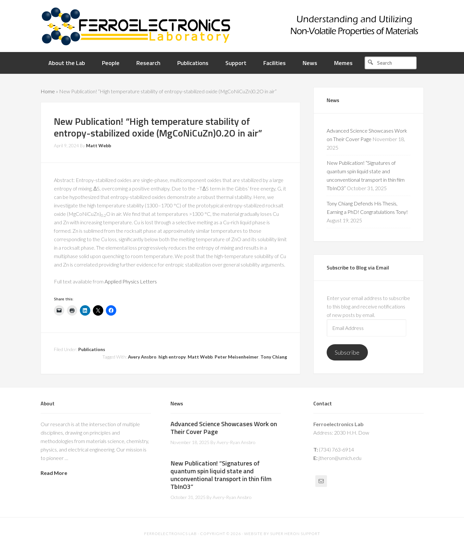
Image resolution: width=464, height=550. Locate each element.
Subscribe (347, 352)
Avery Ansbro (142, 357)
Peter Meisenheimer (236, 357)
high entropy (172, 357)
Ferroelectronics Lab (252, 26)
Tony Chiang (273, 357)
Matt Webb (200, 357)
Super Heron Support (295, 533)
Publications (91, 349)
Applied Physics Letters (131, 281)
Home (48, 91)
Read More (54, 473)
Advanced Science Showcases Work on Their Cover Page (223, 428)
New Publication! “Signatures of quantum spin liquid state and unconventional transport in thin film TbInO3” (220, 474)
